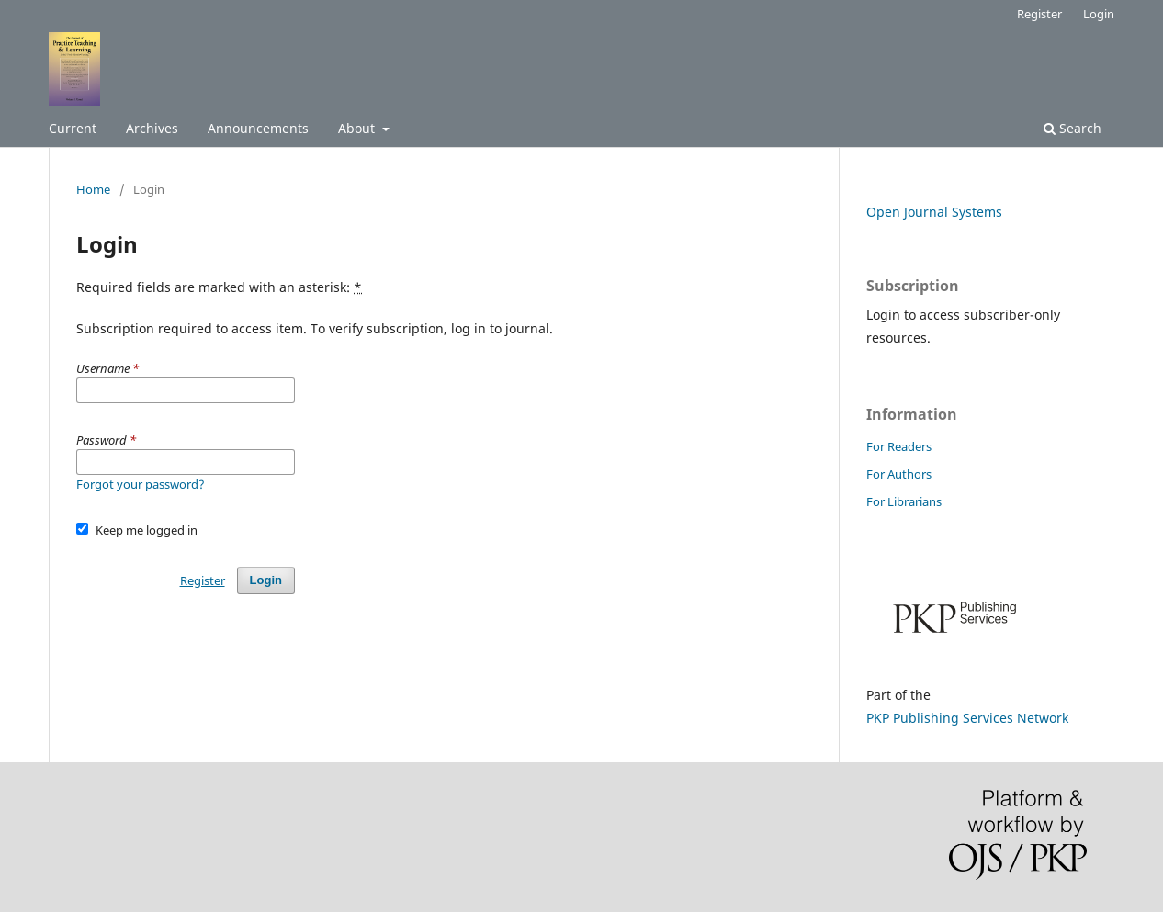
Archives (152, 128)
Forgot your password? (140, 484)
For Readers (899, 446)
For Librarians (904, 501)
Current (72, 128)
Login (1098, 14)
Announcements (258, 128)
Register (1039, 14)
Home (93, 189)
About (358, 128)
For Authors (899, 474)
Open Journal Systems (934, 211)
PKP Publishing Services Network (967, 717)
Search (1072, 128)
